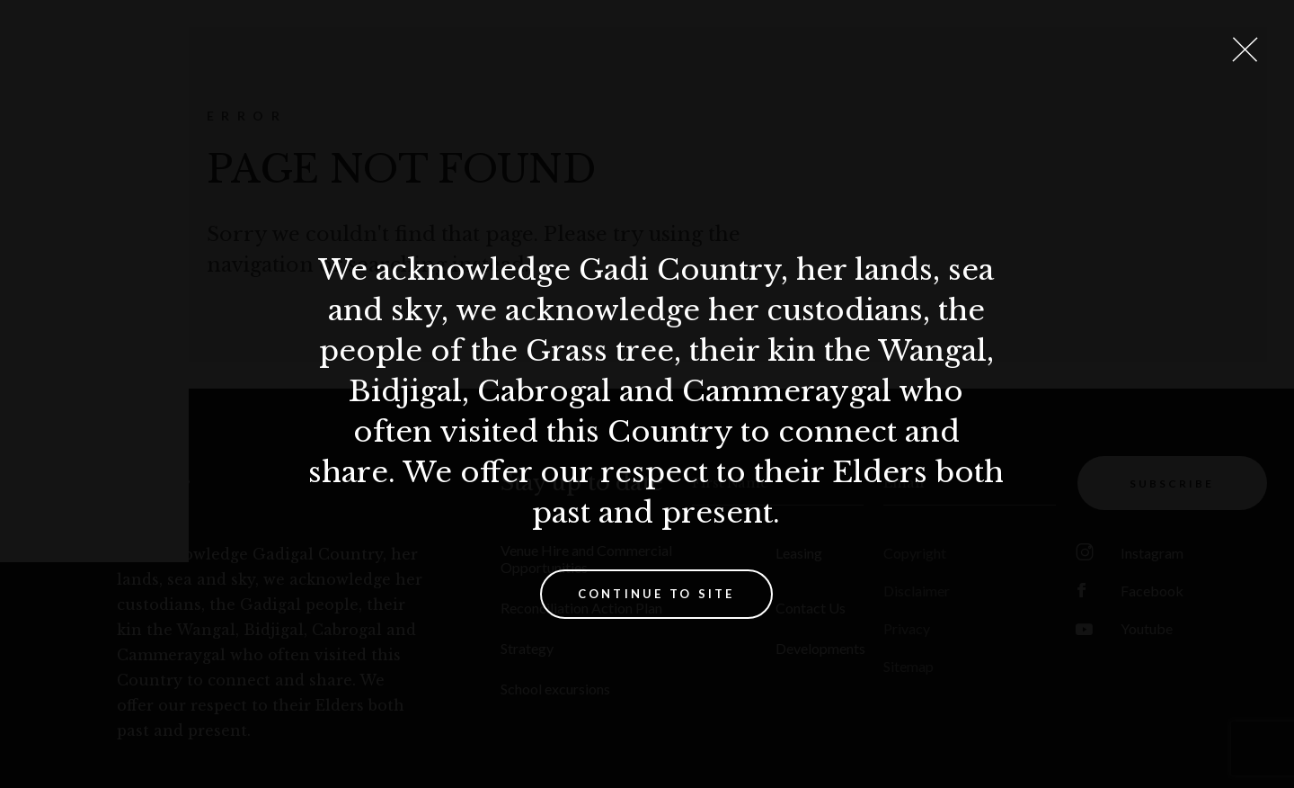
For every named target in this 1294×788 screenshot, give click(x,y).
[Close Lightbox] (1244, 49)
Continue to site (656, 594)
